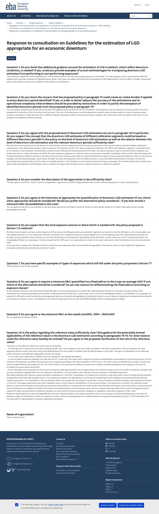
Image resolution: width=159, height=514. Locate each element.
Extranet (137, 5)
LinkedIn (111, 446)
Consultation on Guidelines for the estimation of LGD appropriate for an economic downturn (47, 28)
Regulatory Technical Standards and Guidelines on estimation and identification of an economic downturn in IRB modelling (59, 25)
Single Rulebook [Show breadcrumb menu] (36, 23)
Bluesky (111, 443)
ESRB (108, 489)
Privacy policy (111, 465)
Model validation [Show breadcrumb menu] (55, 23)
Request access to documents (68, 454)
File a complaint (62, 456)
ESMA (108, 487)
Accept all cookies (108, 505)
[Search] (150, 16)
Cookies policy (111, 470)
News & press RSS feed (65, 473)
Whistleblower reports (65, 459)
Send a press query (64, 449)
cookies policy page (55, 504)
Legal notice (111, 468)
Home (9, 23)
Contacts (59, 443)
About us (11, 16)
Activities (26, 16)
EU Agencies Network (18, 464)
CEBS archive (111, 492)
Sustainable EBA (18, 469)
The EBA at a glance (114, 462)
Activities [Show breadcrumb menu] (19, 23)
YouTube (112, 451)
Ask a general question (65, 446)
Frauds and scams (113, 473)
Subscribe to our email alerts (68, 470)
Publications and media (75, 16)
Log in (147, 5)
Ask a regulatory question (67, 451)
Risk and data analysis (47, 16)
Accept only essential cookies (130, 505)
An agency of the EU (18, 458)
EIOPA (108, 484)
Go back (11, 58)
